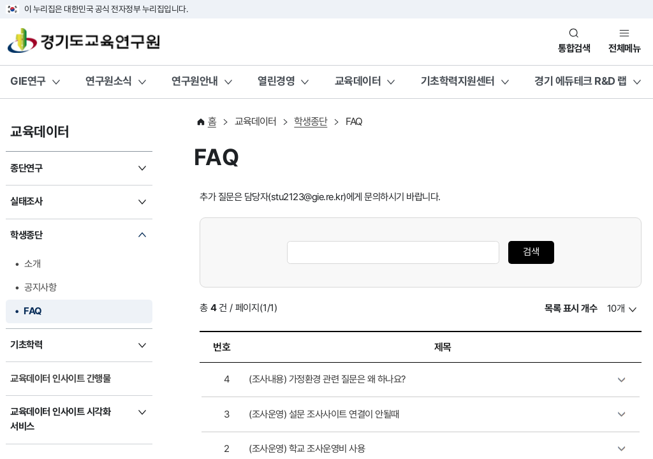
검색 (531, 252)
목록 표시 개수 (571, 308)
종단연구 (26, 168)
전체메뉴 (624, 48)
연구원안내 (195, 81)
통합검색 (574, 48)
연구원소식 (108, 81)
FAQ (33, 311)
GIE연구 (28, 81)
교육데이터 (358, 81)
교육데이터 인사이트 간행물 (60, 378)
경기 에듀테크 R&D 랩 (580, 81)
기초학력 (26, 345)
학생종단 (26, 235)
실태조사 (26, 201)
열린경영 (276, 81)
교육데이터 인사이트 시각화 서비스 (60, 419)
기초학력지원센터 (458, 81)
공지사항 (40, 287)
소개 (32, 264)
